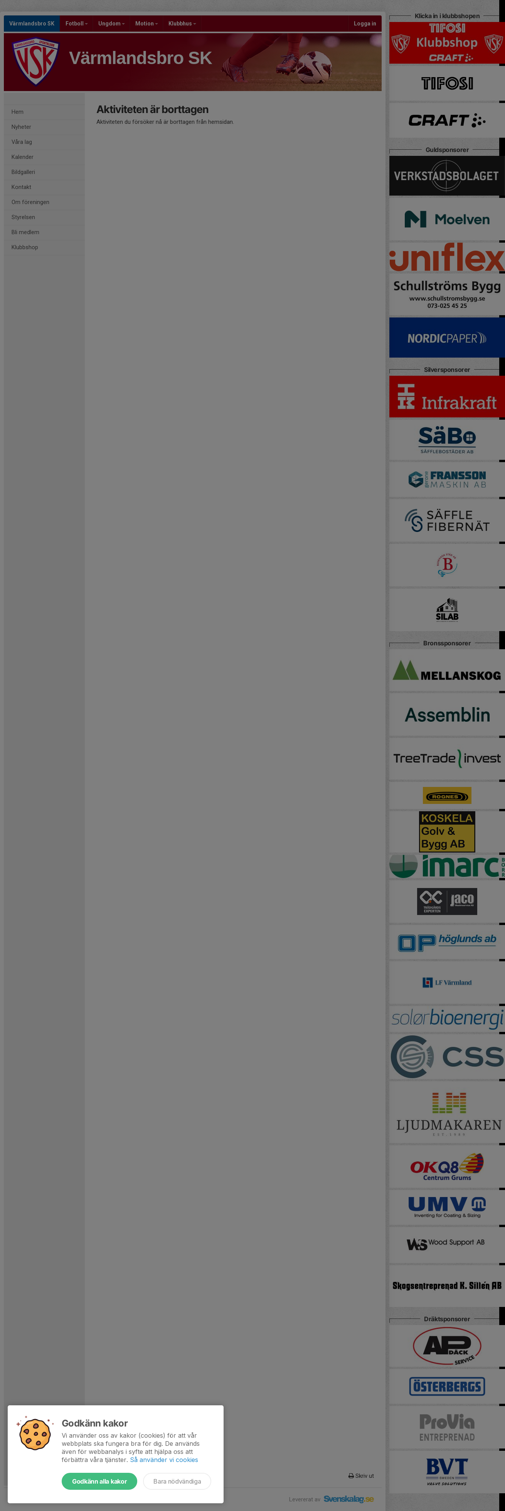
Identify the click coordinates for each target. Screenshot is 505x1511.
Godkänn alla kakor (99, 1481)
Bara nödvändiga (177, 1481)
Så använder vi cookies (164, 1460)
